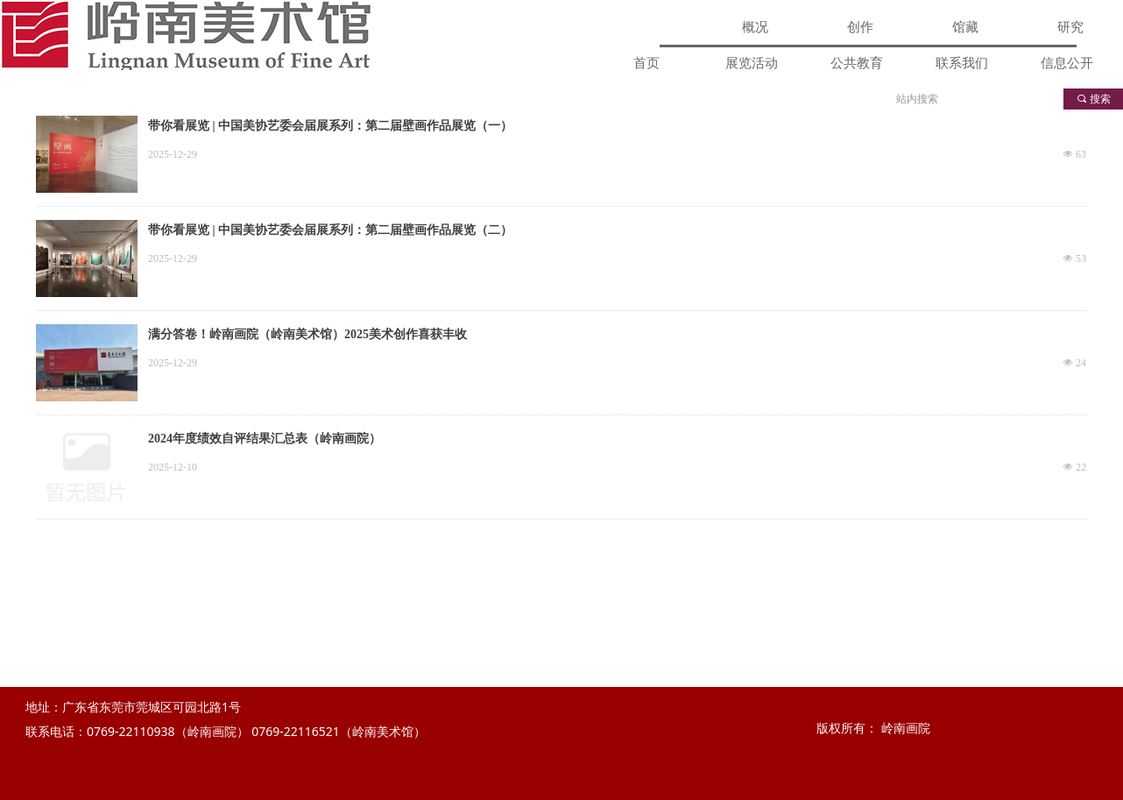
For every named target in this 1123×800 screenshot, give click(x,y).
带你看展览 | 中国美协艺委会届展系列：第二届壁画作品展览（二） (330, 230)
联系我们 (962, 63)
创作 (860, 27)
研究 (1070, 27)
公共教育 (856, 63)
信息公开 (1067, 63)
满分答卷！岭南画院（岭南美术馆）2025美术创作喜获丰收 (307, 334)
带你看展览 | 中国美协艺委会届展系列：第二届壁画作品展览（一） (330, 125)
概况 (755, 27)
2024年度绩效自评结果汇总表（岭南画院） (264, 438)
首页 (646, 63)
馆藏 (965, 27)
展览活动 (751, 63)
